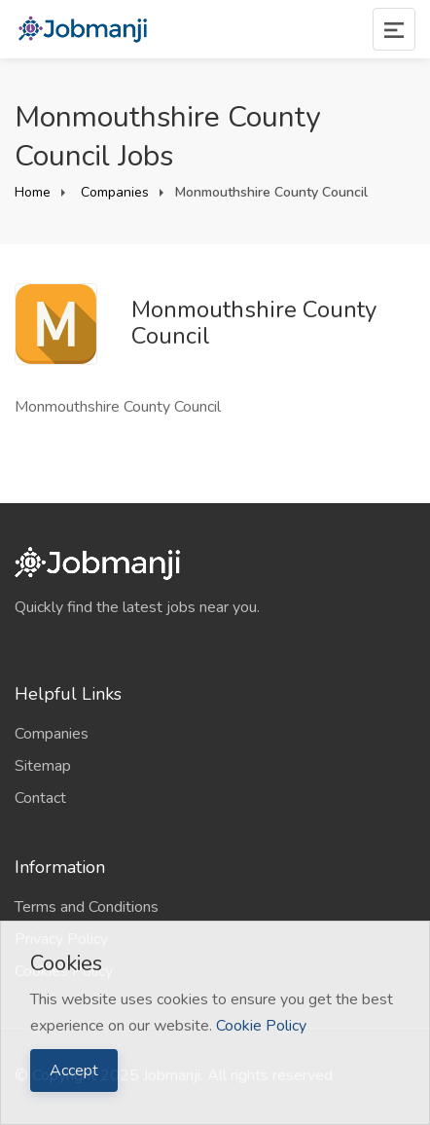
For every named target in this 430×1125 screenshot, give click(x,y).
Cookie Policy (261, 1025)
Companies (113, 192)
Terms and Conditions (87, 907)
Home (33, 192)
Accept (74, 1070)
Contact (40, 798)
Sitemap (43, 766)
